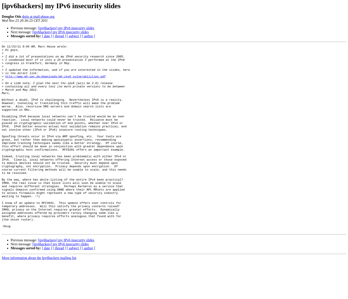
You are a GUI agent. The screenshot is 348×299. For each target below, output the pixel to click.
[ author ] (88, 36)
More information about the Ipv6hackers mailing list (39, 295)
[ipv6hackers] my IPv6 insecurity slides (66, 28)
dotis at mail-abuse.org (38, 16)
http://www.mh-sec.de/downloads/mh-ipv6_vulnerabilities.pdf (55, 83)
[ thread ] (59, 36)
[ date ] (47, 36)
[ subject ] (74, 36)
